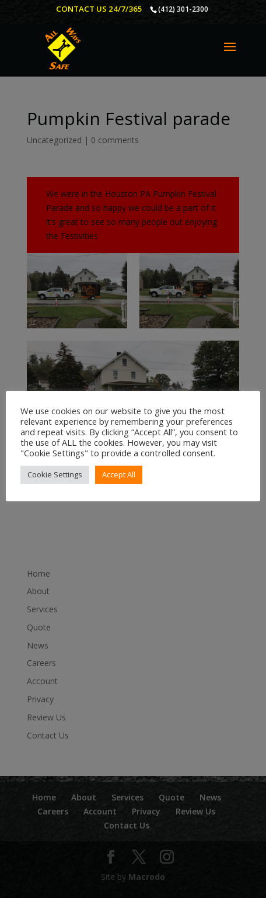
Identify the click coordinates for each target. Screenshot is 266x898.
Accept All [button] (118, 474)
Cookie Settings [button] (54, 474)
